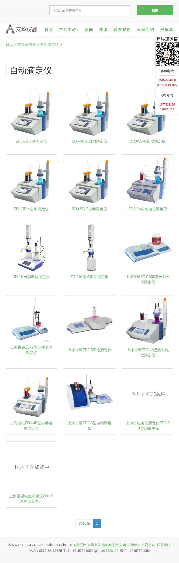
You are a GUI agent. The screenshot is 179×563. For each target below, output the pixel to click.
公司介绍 (146, 30)
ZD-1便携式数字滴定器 (89, 277)
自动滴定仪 (49, 45)
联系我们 (122, 30)
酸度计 (81, 545)
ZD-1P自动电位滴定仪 (31, 277)
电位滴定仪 (131, 545)
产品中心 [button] (69, 30)
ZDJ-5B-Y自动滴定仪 (31, 209)
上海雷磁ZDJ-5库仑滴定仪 (89, 350)
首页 (49, 30)
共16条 (84, 523)
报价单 (166, 30)
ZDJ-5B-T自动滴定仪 (89, 209)
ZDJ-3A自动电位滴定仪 (147, 209)
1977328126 (109, 551)
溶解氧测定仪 (112, 545)
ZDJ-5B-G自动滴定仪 (147, 141)
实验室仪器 (26, 45)
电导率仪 (94, 545)
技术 (103, 30)
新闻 (89, 30)
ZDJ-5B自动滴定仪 (31, 141)
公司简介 (148, 545)
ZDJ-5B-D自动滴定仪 (89, 141)
